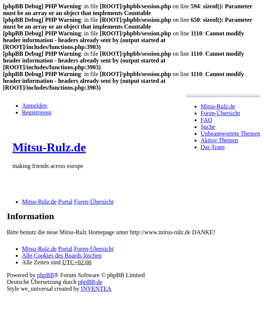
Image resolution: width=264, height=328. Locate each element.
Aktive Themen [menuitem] (219, 140)
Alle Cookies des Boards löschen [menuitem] (62, 255)
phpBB (45, 275)
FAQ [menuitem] (206, 120)
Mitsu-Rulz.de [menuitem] (218, 106)
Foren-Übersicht (94, 249)
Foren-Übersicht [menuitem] (220, 113)
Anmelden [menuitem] (34, 105)
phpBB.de (90, 282)
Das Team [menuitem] (213, 147)
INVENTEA (96, 288)
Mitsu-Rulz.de (49, 147)
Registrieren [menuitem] (36, 112)
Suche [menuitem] (208, 127)
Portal (65, 201)
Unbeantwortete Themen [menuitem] (230, 133)
